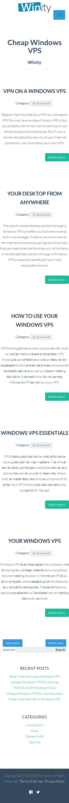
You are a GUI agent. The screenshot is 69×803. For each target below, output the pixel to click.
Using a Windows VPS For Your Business (34, 693)
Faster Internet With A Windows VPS (34, 699)
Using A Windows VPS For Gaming (34, 682)
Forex (34, 731)
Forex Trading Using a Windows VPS (34, 676)
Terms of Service (31, 781)
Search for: (9, 649)
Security (34, 742)
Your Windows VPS (34, 541)
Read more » (57, 157)
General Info (34, 736)
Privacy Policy (54, 781)
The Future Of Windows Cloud (34, 688)
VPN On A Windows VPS (34, 91)
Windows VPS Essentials (34, 433)
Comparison (34, 725)
